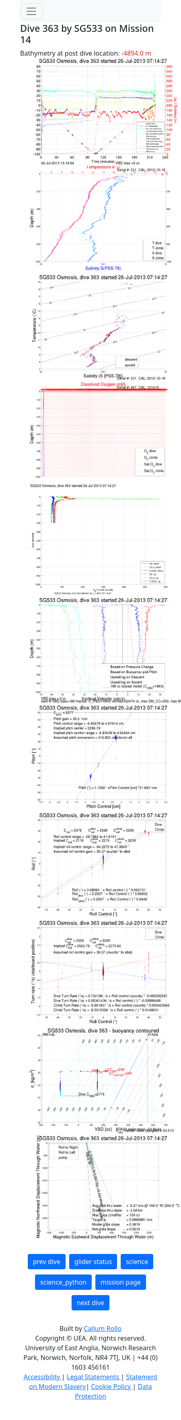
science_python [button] (63, 1282)
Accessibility (43, 1376)
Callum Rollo (102, 1328)
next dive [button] (90, 1302)
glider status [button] (93, 1261)
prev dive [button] (46, 1261)
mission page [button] (121, 1282)
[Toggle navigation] (31, 11)
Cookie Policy (111, 1386)
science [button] (137, 1261)
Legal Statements (94, 1376)
